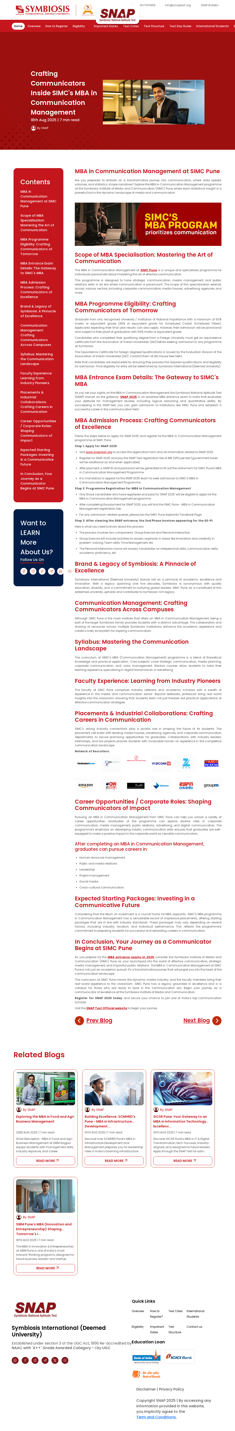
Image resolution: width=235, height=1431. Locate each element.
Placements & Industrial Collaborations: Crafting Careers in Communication (36, 402)
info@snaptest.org (178, 5)
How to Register (56, 26)
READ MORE (45, 1160)
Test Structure (154, 26)
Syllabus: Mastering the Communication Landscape (37, 359)
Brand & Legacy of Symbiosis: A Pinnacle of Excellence (38, 311)
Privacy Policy (171, 1389)
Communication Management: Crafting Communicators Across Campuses (35, 335)
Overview (34, 26)
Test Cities (131, 26)
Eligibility (79, 26)
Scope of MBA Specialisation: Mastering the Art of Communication (37, 222)
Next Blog (196, 1020)
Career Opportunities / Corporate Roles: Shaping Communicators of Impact (38, 431)
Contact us (194, 1327)
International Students (212, 26)
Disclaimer (146, 1389)
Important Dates (106, 26)
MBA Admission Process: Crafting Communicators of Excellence (36, 289)
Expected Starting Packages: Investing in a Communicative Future (37, 457)
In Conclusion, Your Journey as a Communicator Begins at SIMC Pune (37, 481)
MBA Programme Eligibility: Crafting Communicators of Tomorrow (36, 246)
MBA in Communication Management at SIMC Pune (38, 198)
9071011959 (147, 5)
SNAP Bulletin (209, 5)
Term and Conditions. (156, 1417)
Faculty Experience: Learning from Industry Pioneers (36, 378)
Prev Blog (99, 1020)
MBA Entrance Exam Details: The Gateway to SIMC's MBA (38, 268)
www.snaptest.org (99, 452)
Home (18, 26)
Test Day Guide (180, 26)
